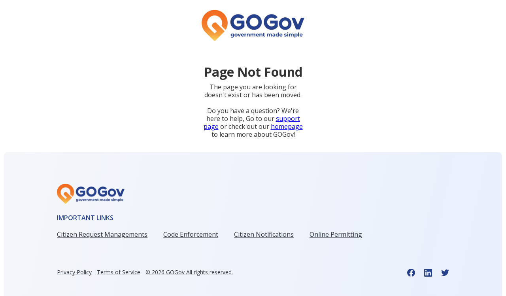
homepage (287, 126)
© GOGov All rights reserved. (189, 272)
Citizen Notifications (264, 234)
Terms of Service (118, 272)
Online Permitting (336, 234)
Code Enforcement (190, 234)
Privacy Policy (74, 272)
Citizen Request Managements (102, 234)
